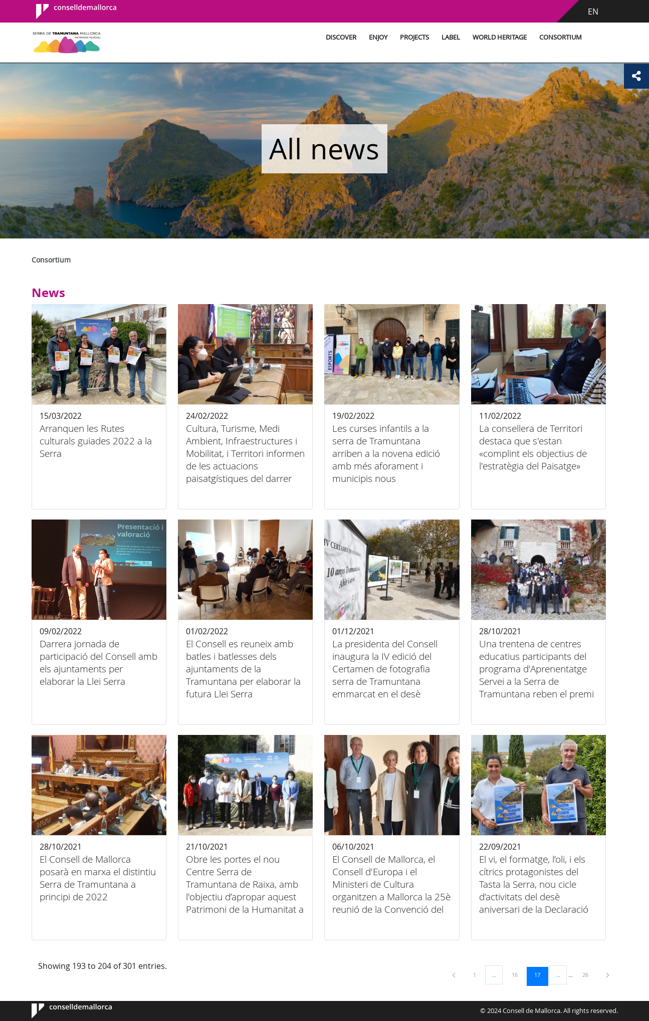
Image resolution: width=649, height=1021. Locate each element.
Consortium (559, 37)
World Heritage (498, 37)
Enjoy (376, 37)
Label (449, 37)
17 (541, 974)
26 (589, 974)
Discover (339, 37)
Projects (412, 37)
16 (518, 974)
